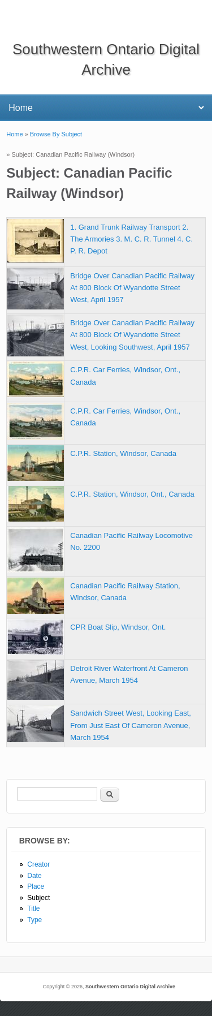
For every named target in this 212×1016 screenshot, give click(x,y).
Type (34, 920)
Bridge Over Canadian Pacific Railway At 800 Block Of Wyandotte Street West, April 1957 (132, 288)
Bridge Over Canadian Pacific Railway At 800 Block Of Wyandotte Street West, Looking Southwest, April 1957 (132, 334)
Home (14, 134)
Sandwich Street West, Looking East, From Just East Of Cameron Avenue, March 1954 (130, 725)
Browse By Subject (56, 134)
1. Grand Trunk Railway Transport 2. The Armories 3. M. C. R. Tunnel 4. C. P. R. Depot (131, 239)
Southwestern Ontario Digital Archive (130, 986)
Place (35, 886)
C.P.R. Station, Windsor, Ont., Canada (132, 494)
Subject (38, 898)
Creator (38, 864)
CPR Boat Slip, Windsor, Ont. (118, 627)
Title (33, 908)
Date (34, 876)
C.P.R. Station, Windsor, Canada (123, 453)
